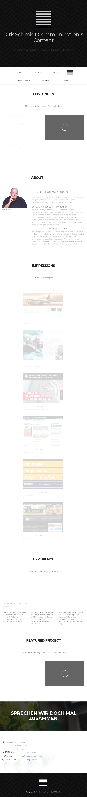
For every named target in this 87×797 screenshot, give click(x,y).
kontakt (65, 80)
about (56, 72)
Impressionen (24, 80)
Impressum (31, 760)
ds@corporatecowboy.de (31, 756)
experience (45, 80)
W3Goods (57, 792)
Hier (52, 615)
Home (19, 72)
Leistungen (37, 72)
